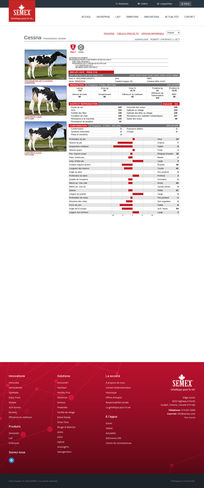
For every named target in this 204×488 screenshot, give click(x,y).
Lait (118, 16)
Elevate (12, 402)
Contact (189, 16)
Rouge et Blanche (66, 427)
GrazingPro (63, 446)
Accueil (86, 16)
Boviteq (13, 412)
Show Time (63, 422)
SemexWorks (15, 387)
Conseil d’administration (118, 387)
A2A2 (60, 436)
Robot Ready (63, 417)
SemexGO (14, 433)
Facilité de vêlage (66, 412)
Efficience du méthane (20, 417)
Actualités (172, 16)
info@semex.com (186, 413)
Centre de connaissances (118, 443)
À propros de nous (115, 382)
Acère (60, 432)
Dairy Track (14, 397)
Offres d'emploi (114, 397)
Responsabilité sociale (117, 402)
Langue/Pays (164, 4)
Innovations (151, 16)
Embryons (132, 16)
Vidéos (143, 4)
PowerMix (62, 407)
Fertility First (63, 392)
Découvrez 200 (113, 438)
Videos (109, 428)
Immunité (14, 382)
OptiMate (13, 392)
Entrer (185, 4)
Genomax (62, 397)
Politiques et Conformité (182, 481)
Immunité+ (63, 382)
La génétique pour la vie (118, 407)
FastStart (61, 387)
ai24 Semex (15, 407)
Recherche (122, 4)
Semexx (61, 402)
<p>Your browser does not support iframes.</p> (102, 187)
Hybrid (60, 441)
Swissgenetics (64, 451)
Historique (111, 392)
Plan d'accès (189, 417)
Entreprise (103, 16)
